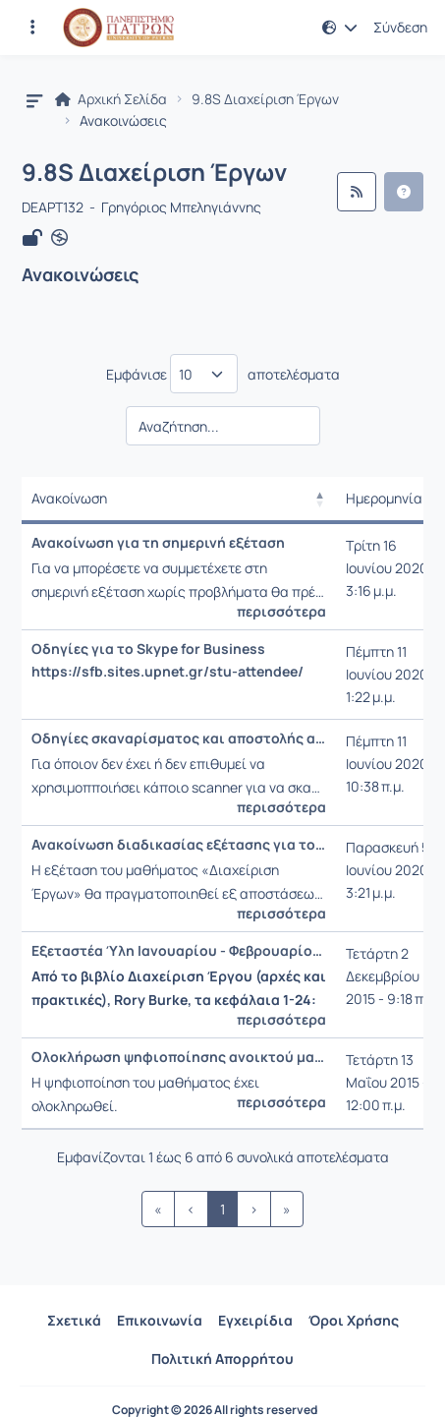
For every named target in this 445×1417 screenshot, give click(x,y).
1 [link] (222, 1209)
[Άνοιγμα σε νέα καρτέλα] (59, 238)
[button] (340, 27)
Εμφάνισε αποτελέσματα (223, 373)
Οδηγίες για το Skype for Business (148, 649)
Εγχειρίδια (255, 1320)
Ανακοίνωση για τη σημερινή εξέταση (158, 543)
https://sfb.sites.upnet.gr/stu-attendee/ (167, 671)
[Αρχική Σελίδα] (118, 27)
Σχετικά (74, 1320)
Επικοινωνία (159, 1320)
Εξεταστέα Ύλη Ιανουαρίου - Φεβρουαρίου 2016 (178, 951)
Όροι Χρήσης (353, 1320)
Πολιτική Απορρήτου (222, 1358)
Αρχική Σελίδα (111, 99)
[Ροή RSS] (356, 191)
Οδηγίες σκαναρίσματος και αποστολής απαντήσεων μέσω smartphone (178, 738)
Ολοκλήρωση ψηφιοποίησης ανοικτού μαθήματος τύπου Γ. (178, 1057)
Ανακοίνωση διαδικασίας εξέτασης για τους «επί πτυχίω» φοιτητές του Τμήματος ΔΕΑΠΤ (178, 845)
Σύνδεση (400, 27)
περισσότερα (281, 612)
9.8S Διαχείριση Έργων (265, 99)
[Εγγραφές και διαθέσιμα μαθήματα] (32, 27)
